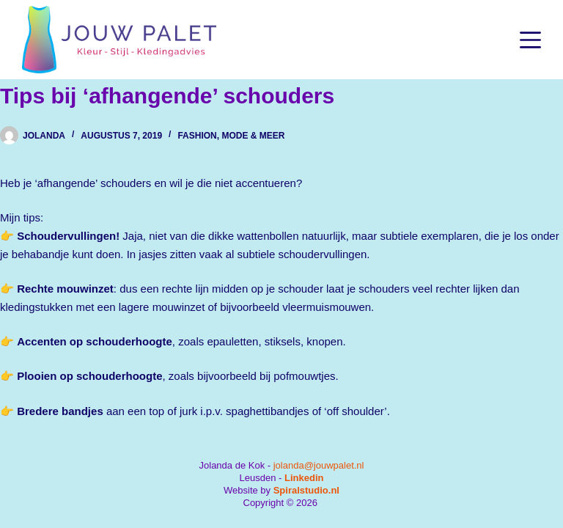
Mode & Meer (252, 136)
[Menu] (530, 40)
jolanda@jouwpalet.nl (318, 465)
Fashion (196, 136)
